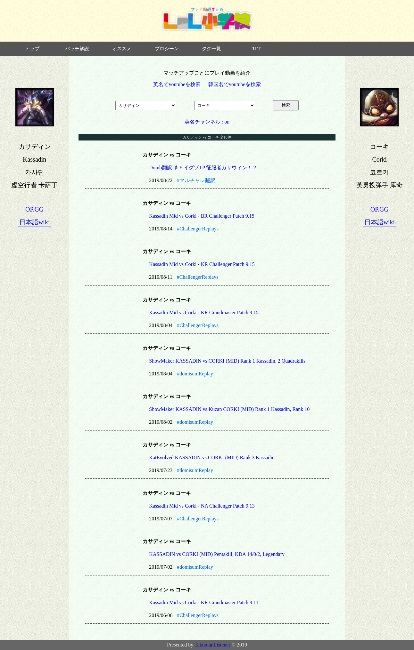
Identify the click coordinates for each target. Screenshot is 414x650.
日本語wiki (34, 222)
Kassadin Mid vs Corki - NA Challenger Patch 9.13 (201, 506)
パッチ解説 (77, 48)
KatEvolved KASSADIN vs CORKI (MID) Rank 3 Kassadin (212, 457)
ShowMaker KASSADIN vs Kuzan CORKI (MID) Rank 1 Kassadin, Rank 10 (229, 409)
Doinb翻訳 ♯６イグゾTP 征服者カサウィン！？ (203, 167)
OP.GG (34, 209)
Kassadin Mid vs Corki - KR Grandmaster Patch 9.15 (204, 312)
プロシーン (167, 48)
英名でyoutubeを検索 (177, 84)
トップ (32, 48)
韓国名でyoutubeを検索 (234, 84)
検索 (286, 105)
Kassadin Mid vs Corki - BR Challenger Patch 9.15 (201, 216)
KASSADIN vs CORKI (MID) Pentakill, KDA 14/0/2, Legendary (217, 554)
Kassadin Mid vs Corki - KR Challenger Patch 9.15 (201, 264)
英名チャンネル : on (207, 121)
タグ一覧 (211, 48)
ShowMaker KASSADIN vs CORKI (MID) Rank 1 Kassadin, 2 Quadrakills (227, 361)
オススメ (121, 48)
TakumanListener (212, 644)
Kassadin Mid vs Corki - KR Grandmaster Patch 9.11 (203, 602)
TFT (256, 48)
